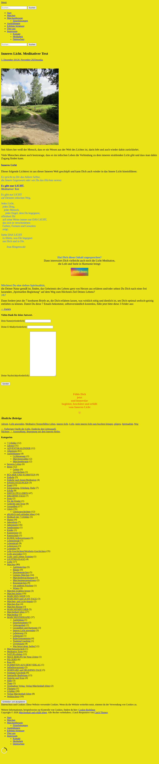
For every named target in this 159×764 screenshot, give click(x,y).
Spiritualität (127, 433)
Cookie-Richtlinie (86, 718)
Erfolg (10, 499)
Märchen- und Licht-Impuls (20, 610)
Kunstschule (13, 544)
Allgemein (12, 459)
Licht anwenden (16, 433)
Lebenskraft (12, 552)
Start (9, 13)
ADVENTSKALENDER (19, 457)
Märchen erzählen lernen (18, 599)
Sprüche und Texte (15, 687)
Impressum (12, 31)
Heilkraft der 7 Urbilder (18, 525)
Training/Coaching (21, 650)
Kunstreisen (12, 541)
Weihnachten (13, 705)
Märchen (11, 15)
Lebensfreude (13, 549)
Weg (136, 433)
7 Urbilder (12, 452)
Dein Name (12, 321)
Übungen (11, 697)
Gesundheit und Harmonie (25, 636)
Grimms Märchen (21, 584)
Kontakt (16, 34)
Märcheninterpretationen (24, 589)
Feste (9, 507)
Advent (4, 433)
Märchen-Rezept (15, 615)
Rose (9, 671)
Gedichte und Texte (16, 512)
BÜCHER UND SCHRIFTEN (21, 483)
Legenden (11, 557)
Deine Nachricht (15, 384)
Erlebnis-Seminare (15, 26)
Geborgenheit (19, 634)
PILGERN (12, 668)
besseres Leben (14, 473)
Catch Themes (101, 721)
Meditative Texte (33, 433)
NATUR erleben (14, 663)
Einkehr (10, 486)
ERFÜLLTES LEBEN (17, 502)
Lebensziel (18, 644)
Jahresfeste (12, 531)
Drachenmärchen (21, 581)
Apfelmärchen (19, 576)
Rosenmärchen (20, 591)
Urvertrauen (18, 652)
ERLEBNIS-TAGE (16, 504)
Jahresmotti (12, 533)
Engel (9, 494)
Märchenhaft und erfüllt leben (33, 721)
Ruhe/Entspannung (22, 647)
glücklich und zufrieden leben (21, 523)
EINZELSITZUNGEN (17, 491)
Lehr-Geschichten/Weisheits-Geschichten (26, 560)
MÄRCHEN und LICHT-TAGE (22, 607)
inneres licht (62, 433)
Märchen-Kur (13, 613)
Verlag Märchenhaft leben (19, 702)
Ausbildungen (13, 23)
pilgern (117, 433)
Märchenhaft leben (16, 621)
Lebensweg (12, 555)
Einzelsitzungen (20, 21)
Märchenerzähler (21, 467)
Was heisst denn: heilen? (24, 655)
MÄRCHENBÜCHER (17, 618)
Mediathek (18, 36)
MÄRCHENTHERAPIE (18, 626)
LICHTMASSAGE (16, 568)
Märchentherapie (15, 18)
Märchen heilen (14, 602)
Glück (10, 518)
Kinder (10, 539)
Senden (5, 392)
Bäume (16, 578)
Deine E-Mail (14, 327)
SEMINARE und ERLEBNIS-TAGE (24, 679)
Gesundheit (12, 515)
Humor (10, 528)
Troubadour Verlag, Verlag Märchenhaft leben (28, 694)
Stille (9, 689)
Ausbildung (18, 628)
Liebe (9, 570)
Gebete (16, 478)
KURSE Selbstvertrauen (18, 547)
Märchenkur (12, 623)
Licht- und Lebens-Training (20, 565)
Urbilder (11, 700)
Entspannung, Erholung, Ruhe (21, 496)
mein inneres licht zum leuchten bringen (94, 433)
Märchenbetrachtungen (23, 586)
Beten (9, 475)
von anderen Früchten (23, 594)
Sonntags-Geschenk (16, 681)
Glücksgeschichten (22, 520)
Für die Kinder (14, 510)
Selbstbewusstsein (15, 676)
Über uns (11, 28)
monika (39, 60)
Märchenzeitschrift (16, 657)
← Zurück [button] (6, 309)
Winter (16, 597)
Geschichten (18, 481)
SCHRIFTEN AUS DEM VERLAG (24, 673)
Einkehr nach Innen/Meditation (21, 489)
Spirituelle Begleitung (17, 684)
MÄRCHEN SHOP (16, 605)
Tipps (9, 692)
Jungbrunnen (13, 536)
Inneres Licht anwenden (24, 639)
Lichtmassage (19, 465)
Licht (71, 433)
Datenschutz (18, 39)
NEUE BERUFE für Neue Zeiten (22, 665)
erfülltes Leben (48, 433)
